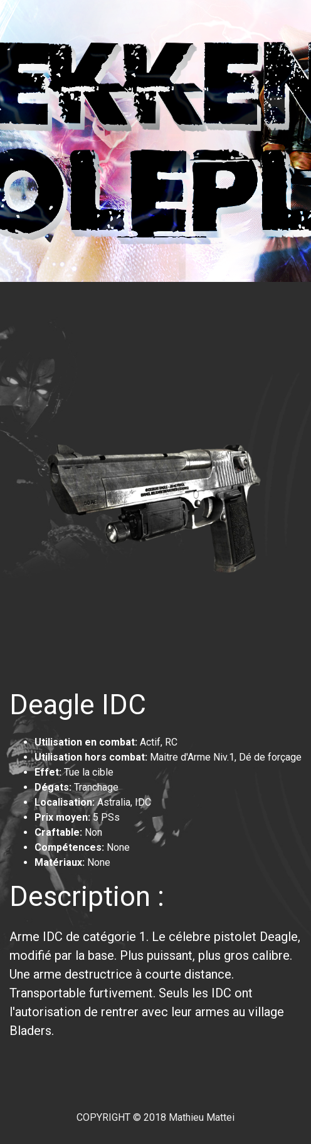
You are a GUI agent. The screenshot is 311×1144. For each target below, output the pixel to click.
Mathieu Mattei (202, 1117)
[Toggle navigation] (37, 299)
